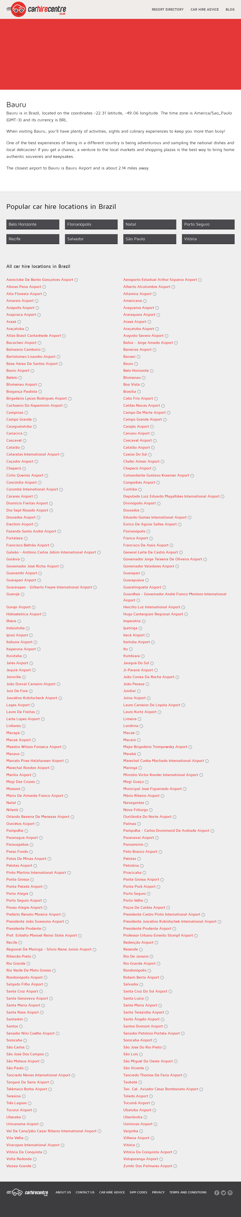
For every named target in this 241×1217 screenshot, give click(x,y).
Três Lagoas (18, 1103)
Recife (14, 942)
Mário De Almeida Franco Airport (37, 795)
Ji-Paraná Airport (140, 670)
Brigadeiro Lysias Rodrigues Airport (39, 398)
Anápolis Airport (22, 307)
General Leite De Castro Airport (153, 552)
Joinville (16, 677)
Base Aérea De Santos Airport (34, 363)
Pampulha (17, 830)
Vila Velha (17, 1138)
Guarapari (134, 573)
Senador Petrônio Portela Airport (154, 1033)
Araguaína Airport (141, 307)
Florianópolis (136, 531)
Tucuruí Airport (21, 1110)
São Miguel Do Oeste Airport (150, 1061)
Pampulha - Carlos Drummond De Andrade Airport (168, 830)
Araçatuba (17, 328)
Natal (13, 802)
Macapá (15, 733)
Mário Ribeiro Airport (143, 795)
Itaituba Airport (139, 642)
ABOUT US (63, 1192)
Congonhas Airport (141, 482)
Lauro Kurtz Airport (142, 712)
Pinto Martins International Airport (38, 872)
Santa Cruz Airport (24, 991)
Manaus (15, 754)
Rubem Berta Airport (143, 977)
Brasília (132, 391)
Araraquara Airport (141, 314)
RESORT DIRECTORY (168, 9)
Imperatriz (134, 621)
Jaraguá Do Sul (138, 663)
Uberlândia (135, 1117)
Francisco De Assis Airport (148, 545)
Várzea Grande (21, 1166)
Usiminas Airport (140, 1124)
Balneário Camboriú (25, 349)
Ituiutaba (16, 656)
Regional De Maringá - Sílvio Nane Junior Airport (51, 949)
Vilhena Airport (138, 1138)
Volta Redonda (21, 1159)
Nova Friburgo (138, 809)
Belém (14, 377)
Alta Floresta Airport (26, 294)
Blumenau (134, 377)
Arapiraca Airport (23, 314)
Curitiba (132, 489)
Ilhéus (13, 621)
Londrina (133, 725)
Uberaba (16, 1117)
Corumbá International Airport (34, 489)
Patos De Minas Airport (28, 858)
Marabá (132, 754)
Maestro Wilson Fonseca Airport (36, 746)
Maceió (132, 740)
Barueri (131, 356)
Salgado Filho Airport (27, 984)
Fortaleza (17, 538)
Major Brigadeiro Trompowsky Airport (157, 746)
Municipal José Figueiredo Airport (154, 788)
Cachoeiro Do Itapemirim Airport (36, 405)
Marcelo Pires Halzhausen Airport (37, 760)
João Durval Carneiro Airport (33, 684)
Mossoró (15, 788)
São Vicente (136, 1068)
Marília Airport (21, 775)
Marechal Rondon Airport (30, 767)
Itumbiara (134, 656)
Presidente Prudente (26, 928)
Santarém (17, 1019)
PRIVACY (158, 1192)
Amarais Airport (22, 300)
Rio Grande (18, 963)
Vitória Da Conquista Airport (150, 1152)
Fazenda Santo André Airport (33, 531)
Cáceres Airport (22, 496)
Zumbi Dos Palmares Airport (150, 1166)
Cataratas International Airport (35, 454)
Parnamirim (135, 844)
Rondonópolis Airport (26, 977)
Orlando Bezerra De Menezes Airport (40, 816)
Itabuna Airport (21, 642)
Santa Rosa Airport (25, 1012)
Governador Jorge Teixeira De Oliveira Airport (165, 559)
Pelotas (132, 858)
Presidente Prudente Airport (149, 928)
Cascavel (16, 440)
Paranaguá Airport (24, 837)
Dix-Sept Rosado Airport (29, 510)
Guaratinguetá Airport (144, 587)
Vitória (131, 1145)
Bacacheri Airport (23, 342)
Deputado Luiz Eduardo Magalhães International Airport (173, 496)
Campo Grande (21, 419)
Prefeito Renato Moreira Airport (35, 914)
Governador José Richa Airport (35, 566)
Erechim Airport (22, 524)
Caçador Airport (22, 461)
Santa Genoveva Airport (29, 998)
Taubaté (132, 1082)
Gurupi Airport (20, 607)
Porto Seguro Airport (26, 900)
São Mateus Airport (25, 1061)
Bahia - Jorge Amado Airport (150, 342)
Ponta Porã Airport (141, 886)
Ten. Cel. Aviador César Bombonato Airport (163, 1089)
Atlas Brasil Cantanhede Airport (36, 335)
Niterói (14, 809)
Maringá (132, 767)
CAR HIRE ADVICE (205, 9)
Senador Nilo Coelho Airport (32, 1033)
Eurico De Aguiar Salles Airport (152, 524)
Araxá (13, 321)
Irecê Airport (136, 635)
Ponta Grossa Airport (143, 879)
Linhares (15, 725)
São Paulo (17, 1068)
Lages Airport (20, 705)
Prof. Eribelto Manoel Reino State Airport (44, 935)
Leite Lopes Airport (25, 719)
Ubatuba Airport (139, 1110)
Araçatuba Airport (141, 328)
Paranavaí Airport (141, 837)
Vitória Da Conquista (26, 1152)
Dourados (133, 510)
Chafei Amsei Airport (143, 461)
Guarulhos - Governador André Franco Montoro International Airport (174, 597)
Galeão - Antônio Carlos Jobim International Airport (53, 552)
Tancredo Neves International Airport (40, 1075)
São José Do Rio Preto (144, 1047)
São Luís (133, 1054)
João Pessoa (136, 684)
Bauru (130, 363)
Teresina (15, 1096)
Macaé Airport (21, 740)
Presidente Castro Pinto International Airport (164, 914)
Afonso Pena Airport (26, 286)
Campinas (17, 412)
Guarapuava (136, 580)
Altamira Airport (139, 294)
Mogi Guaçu (136, 781)
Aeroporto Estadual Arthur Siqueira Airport (162, 279)
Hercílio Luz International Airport (154, 607)
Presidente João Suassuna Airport (37, 921)
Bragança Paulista (24, 391)
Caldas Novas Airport (144, 405)
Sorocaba (16, 1040)
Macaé (131, 733)
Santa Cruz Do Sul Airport (147, 991)
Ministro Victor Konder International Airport (163, 775)
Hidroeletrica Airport (26, 614)
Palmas (132, 823)
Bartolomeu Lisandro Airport (33, 356)
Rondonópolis (137, 970)
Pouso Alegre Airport (26, 907)
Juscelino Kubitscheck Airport (34, 698)
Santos (14, 1026)
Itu (128, 649)
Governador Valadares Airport (151, 566)
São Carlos (17, 1047)
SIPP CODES (138, 1192)
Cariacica (16, 433)
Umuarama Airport (24, 1124)
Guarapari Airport (23, 580)
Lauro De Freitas (23, 712)
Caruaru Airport (138, 433)
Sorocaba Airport (140, 1040)
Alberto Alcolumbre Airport (149, 286)
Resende (133, 949)
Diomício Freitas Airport (29, 503)
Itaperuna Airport (23, 649)
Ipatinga (132, 628)
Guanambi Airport (24, 573)
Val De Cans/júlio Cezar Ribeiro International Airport (53, 1131)
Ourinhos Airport (22, 823)
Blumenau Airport (24, 384)
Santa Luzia (136, 998)
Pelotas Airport (21, 865)
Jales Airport (19, 663)
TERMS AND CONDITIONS (188, 1192)
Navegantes (136, 802)
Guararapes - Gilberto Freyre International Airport (51, 587)
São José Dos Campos (27, 1054)
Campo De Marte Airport (146, 412)
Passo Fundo (19, 851)
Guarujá (15, 594)
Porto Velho (135, 900)
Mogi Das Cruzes (23, 781)
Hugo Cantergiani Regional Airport (155, 614)
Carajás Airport (138, 426)
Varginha (133, 1131)
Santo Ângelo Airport (143, 1019)
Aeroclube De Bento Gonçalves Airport (42, 279)
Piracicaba (134, 872)
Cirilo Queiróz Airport (27, 475)
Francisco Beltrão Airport (30, 545)
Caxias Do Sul (137, 454)
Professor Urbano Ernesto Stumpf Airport (160, 935)
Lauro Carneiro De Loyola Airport (154, 705)
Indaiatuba (17, 628)
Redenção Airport (140, 942)
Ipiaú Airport (19, 635)
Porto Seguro (136, 893)
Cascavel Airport (140, 440)
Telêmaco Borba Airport (29, 1089)
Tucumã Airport (139, 1103)
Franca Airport (138, 538)
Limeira (132, 719)
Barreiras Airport (139, 349)
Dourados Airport (23, 517)
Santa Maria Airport (25, 1005)
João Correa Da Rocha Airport (151, 677)
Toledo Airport (138, 1096)
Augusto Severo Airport (145, 335)
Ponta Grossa (20, 879)
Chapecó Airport (139, 468)
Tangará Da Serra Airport (30, 1082)
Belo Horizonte (138, 370)
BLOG (230, 9)
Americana (135, 300)
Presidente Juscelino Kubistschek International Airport (172, 921)
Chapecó (16, 468)
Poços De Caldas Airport (146, 907)
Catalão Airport (139, 447)
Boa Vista (134, 384)
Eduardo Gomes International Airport (157, 517)
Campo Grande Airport (145, 419)
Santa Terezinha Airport (146, 1012)
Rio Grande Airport (141, 963)
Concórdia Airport (23, 482)
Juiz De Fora (19, 691)
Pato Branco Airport (142, 851)
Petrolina (133, 865)
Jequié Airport (21, 670)
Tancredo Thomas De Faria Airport (155, 1075)
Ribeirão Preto (21, 956)
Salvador (133, 984)
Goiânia (15, 559)
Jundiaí (132, 691)
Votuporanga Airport (143, 1159)
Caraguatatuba (21, 426)
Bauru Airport (20, 370)
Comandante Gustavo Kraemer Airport (158, 475)
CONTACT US (85, 1192)
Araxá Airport (137, 321)
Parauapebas (19, 844)
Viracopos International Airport (35, 1145)
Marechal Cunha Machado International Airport (166, 760)
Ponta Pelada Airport (26, 886)
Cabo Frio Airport (140, 398)
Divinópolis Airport (142, 503)
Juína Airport (136, 698)
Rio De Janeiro (138, 956)
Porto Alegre (19, 893)
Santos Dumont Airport (145, 1026)
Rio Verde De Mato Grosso (31, 970)
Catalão (15, 447)
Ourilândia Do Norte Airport (149, 816)
